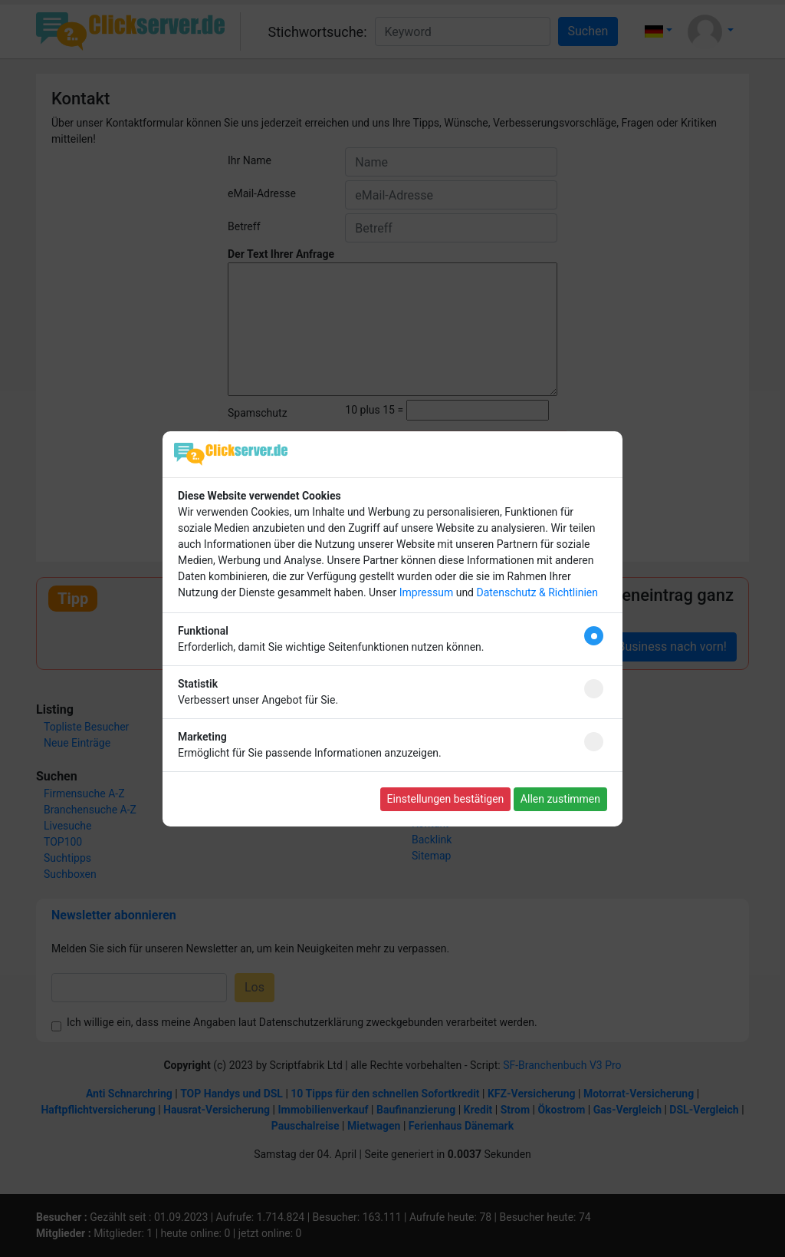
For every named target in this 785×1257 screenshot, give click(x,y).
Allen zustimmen (560, 799)
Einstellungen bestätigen (445, 799)
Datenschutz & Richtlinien (536, 592)
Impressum (426, 592)
